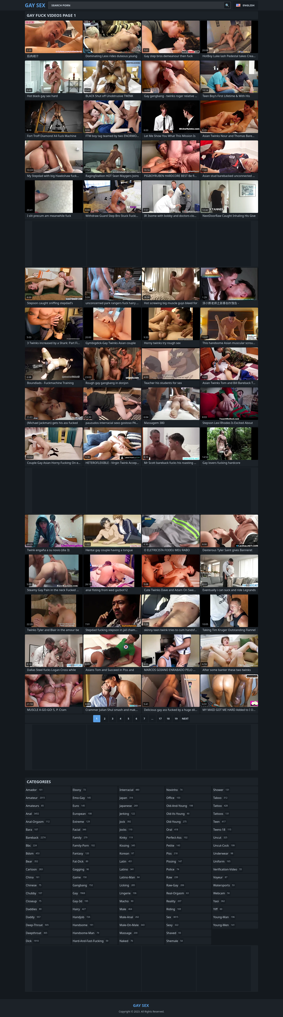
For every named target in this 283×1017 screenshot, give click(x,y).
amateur (36, 798)
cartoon (34, 869)
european (83, 813)
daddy (33, 917)
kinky (126, 837)
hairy (80, 909)
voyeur (220, 877)
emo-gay (82, 798)
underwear (223, 853)
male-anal (129, 917)
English (248, 5)
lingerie (128, 893)
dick (33, 941)
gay (79, 893)
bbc (32, 845)
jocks (126, 829)
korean (127, 853)
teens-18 (222, 829)
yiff (218, 909)
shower (221, 790)
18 (168, 718)
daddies (34, 909)
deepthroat (37, 933)
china (33, 877)
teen (219, 821)
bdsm (33, 853)
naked (126, 941)
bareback (36, 837)
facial (80, 829)
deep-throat (37, 925)
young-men (224, 925)
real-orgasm (178, 893)
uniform (222, 861)
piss (172, 853)
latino (127, 869)
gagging (81, 869)
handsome (83, 925)
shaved (174, 933)
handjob (82, 917)
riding (174, 909)
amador (34, 790)
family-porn (84, 845)
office (173, 798)
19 (176, 718)
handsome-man (86, 933)
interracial (129, 790)
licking (127, 885)
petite (173, 845)
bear (32, 861)
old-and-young (180, 805)
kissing (127, 845)
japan (126, 798)
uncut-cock (224, 845)
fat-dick (81, 861)
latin (126, 861)
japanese (129, 805)
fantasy (81, 853)
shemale (175, 941)
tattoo (220, 805)
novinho (174, 790)
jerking (127, 813)
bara (32, 829)
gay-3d (81, 901)
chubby (34, 893)
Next (185, 718)
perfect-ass (177, 837)
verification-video (228, 869)
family (80, 837)
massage (128, 933)
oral (172, 829)
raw (172, 877)
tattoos (221, 813)
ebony (80, 790)
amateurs (35, 805)
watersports (224, 885)
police (173, 869)
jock (125, 821)
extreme (82, 821)
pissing (174, 861)
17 (160, 718)
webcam (221, 893)
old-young (177, 821)
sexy (172, 925)
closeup (34, 901)
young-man (224, 917)
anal (33, 813)
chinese (34, 885)
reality (174, 901)
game (80, 877)
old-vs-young (178, 813)
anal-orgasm (38, 821)
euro (79, 805)
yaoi (219, 901)
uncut (220, 837)
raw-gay (175, 885)
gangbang (83, 885)
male (126, 909)
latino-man (129, 877)
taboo (220, 798)
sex (172, 917)
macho (126, 901)
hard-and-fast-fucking (91, 941)
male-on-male (132, 925)
